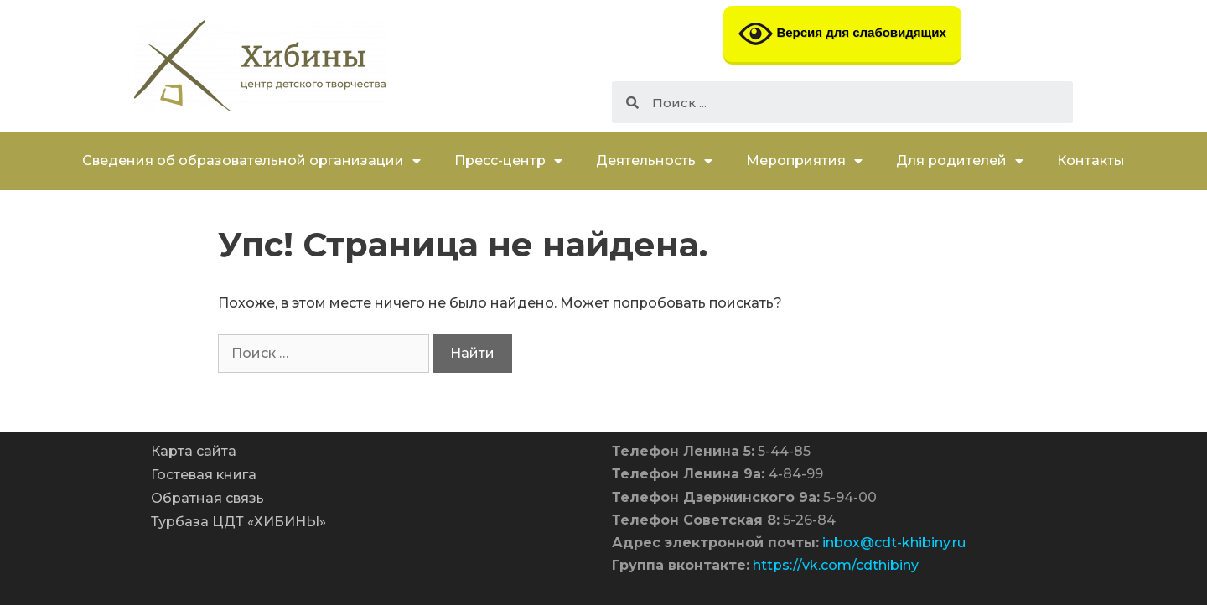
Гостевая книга (203, 475)
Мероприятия (804, 161)
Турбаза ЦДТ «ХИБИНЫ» (238, 522)
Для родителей (959, 161)
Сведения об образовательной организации (251, 161)
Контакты (1091, 160)
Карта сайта (193, 451)
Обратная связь (207, 498)
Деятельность (654, 161)
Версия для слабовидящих (842, 34)
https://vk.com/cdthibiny (836, 565)
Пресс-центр (508, 161)
